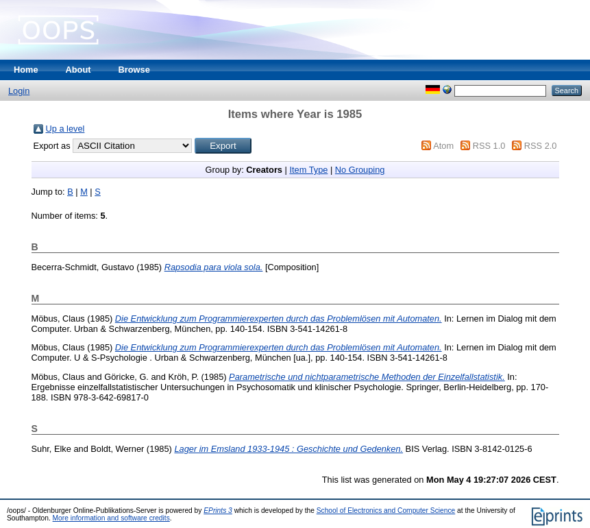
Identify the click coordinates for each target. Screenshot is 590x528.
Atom (443, 146)
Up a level (65, 128)
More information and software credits (111, 518)
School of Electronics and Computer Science (386, 510)
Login (18, 91)
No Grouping (360, 170)
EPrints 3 (218, 510)
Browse (134, 69)
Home (26, 69)
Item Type (308, 170)
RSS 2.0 (540, 146)
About (78, 69)
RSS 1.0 (489, 146)
